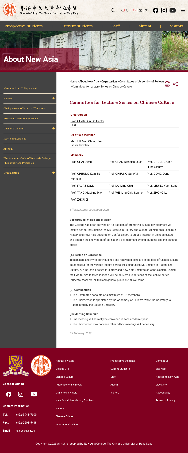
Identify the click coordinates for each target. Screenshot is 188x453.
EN (134, 10)
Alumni (145, 25)
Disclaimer (161, 384)
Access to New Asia (167, 376)
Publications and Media (68, 384)
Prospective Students (24, 25)
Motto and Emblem (14, 138)
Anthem (8, 148)
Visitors (176, 25)
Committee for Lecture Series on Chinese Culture (102, 86)
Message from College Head (20, 88)
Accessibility (163, 392)
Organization (11, 172)
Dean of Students (13, 128)
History (7, 98)
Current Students (77, 25)
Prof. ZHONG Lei (157, 192)
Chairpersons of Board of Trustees (24, 108)
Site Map (160, 368)
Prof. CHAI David (81, 161)
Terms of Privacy (165, 400)
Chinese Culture (63, 376)
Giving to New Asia (65, 392)
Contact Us (161, 360)
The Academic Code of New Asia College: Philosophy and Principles (27, 160)
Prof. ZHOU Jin (80, 199)
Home (73, 81)
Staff (116, 25)
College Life (61, 368)
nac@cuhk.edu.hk (26, 430)
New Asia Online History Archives (74, 400)
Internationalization (65, 424)
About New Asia (89, 81)
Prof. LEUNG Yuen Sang (162, 185)
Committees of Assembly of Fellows (141, 81)
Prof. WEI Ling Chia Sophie (126, 192)
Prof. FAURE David (82, 185)
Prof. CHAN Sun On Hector (87, 121)
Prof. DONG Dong (158, 173)
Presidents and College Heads (20, 118)
